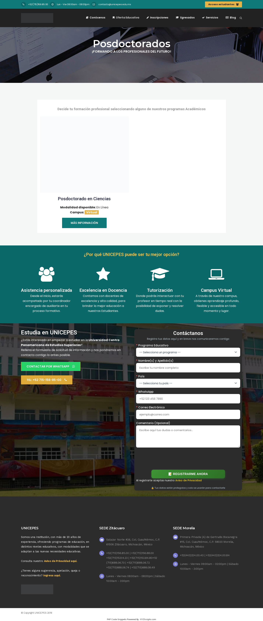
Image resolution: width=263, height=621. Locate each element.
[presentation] (188, 458)
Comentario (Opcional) (153, 423)
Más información (84, 223)
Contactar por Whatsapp (51, 366)
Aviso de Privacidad (188, 480)
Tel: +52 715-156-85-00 (47, 380)
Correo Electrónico (150, 407)
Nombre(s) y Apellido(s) (154, 361)
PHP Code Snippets (117, 619)
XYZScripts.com (148, 619)
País (140, 376)
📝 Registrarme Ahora (188, 474)
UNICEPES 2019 (43, 612)
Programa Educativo (152, 345)
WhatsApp (144, 392)
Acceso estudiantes (223, 4)
